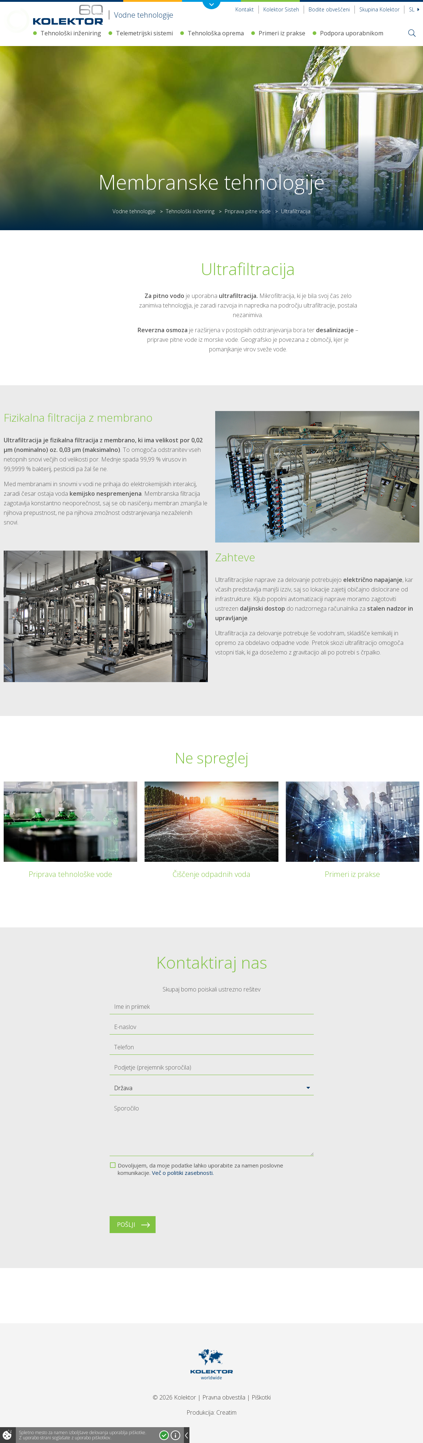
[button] (212, 1088)
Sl (414, 9)
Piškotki (261, 1397)
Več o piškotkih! (175, 1435)
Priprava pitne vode (248, 211)
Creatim (226, 1412)
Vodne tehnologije (134, 211)
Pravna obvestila (223, 1397)
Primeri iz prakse (282, 33)
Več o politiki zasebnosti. (183, 1172)
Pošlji (126, 1225)
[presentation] (165, 1196)
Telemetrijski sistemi (144, 33)
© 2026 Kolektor (174, 1397)
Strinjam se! (164, 1435)
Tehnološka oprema (216, 33)
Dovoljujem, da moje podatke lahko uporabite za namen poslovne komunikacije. (200, 1169)
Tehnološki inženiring (70, 33)
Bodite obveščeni (329, 9)
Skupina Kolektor (379, 9)
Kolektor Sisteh (281, 9)
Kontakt (244, 9)
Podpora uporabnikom (351, 33)
